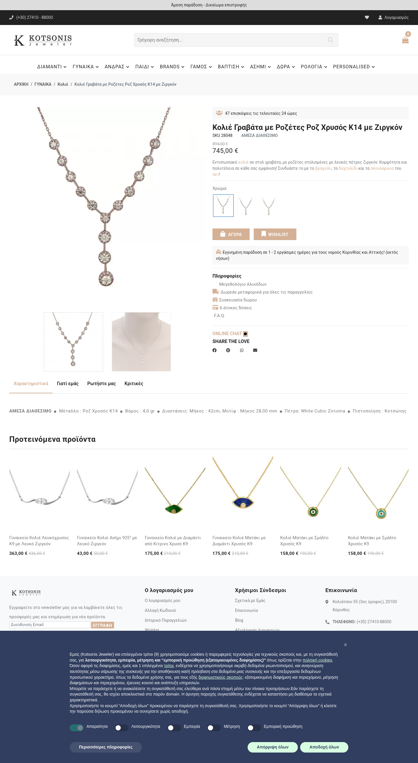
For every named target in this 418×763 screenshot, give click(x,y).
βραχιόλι (323, 168)
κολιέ (243, 162)
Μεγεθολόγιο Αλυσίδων (239, 284)
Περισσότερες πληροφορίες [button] (106, 747)
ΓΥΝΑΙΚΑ (86, 67)
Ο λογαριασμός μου (162, 600)
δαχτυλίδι (348, 168)
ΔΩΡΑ (287, 67)
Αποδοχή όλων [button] (324, 747)
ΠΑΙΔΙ (145, 67)
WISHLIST (274, 234)
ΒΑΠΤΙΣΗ (232, 67)
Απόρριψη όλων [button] (273, 747)
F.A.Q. (219, 315)
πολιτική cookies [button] (317, 660)
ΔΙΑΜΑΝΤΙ (52, 67)
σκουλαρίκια (382, 168)
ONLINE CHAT (230, 333)
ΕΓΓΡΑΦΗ (102, 625)
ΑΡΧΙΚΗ (21, 84)
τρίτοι (169, 665)
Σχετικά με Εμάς (250, 600)
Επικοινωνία (246, 610)
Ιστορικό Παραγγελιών (166, 620)
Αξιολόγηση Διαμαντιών (257, 630)
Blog (239, 620)
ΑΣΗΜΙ (261, 67)
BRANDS (173, 67)
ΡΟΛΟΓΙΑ (315, 67)
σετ (215, 174)
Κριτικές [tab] (134, 383)
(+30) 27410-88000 (374, 621)
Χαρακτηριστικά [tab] (31, 383)
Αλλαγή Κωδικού (160, 610)
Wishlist (152, 630)
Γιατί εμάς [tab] (68, 383)
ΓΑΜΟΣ (201, 67)
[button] (345, 644)
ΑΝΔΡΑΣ (118, 67)
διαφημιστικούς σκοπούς (221, 677)
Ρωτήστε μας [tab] (101, 383)
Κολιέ (62, 84)
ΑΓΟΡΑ (231, 234)
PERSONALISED (354, 67)
